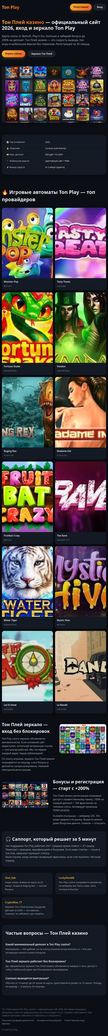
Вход (100, 7)
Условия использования (49, 1020)
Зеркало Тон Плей (41, 53)
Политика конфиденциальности (18, 1020)
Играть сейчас (13, 53)
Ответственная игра (74, 1020)
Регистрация (80, 6)
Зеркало (6, 1023)
